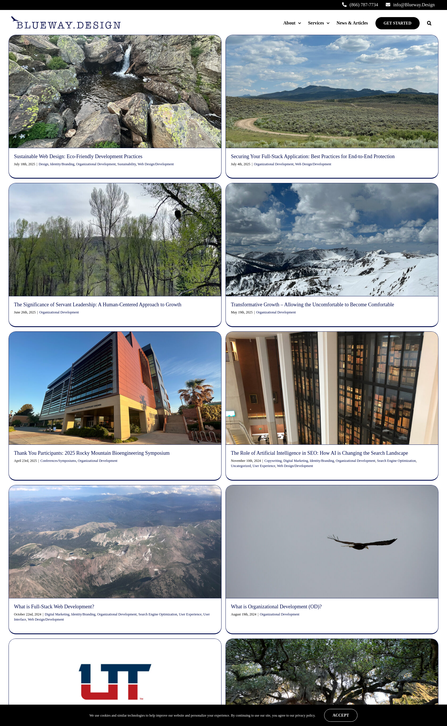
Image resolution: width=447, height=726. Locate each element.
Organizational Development (96, 164)
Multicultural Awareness (51, 703)
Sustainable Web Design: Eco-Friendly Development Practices (78, 156)
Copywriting (309, 370)
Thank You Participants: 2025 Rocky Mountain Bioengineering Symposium (164, 363)
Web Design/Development (331, 375)
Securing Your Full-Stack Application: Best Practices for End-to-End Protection (215, 702)
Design (43, 164)
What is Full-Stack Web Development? (54, 502)
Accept (341, 715)
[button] (429, 23)
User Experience (300, 375)
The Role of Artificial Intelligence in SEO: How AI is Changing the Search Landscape (355, 363)
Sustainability (126, 164)
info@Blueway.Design (62, 655)
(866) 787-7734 (55, 663)
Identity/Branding (62, 164)
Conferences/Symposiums (131, 370)
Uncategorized (277, 375)
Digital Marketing (332, 370)
